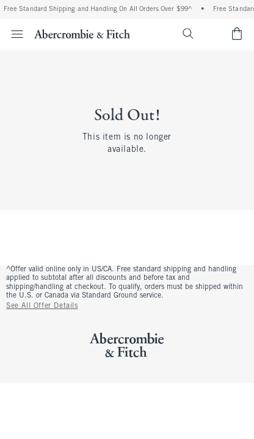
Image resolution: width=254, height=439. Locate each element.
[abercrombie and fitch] (82, 33)
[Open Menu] (13, 34)
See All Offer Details (42, 306)
